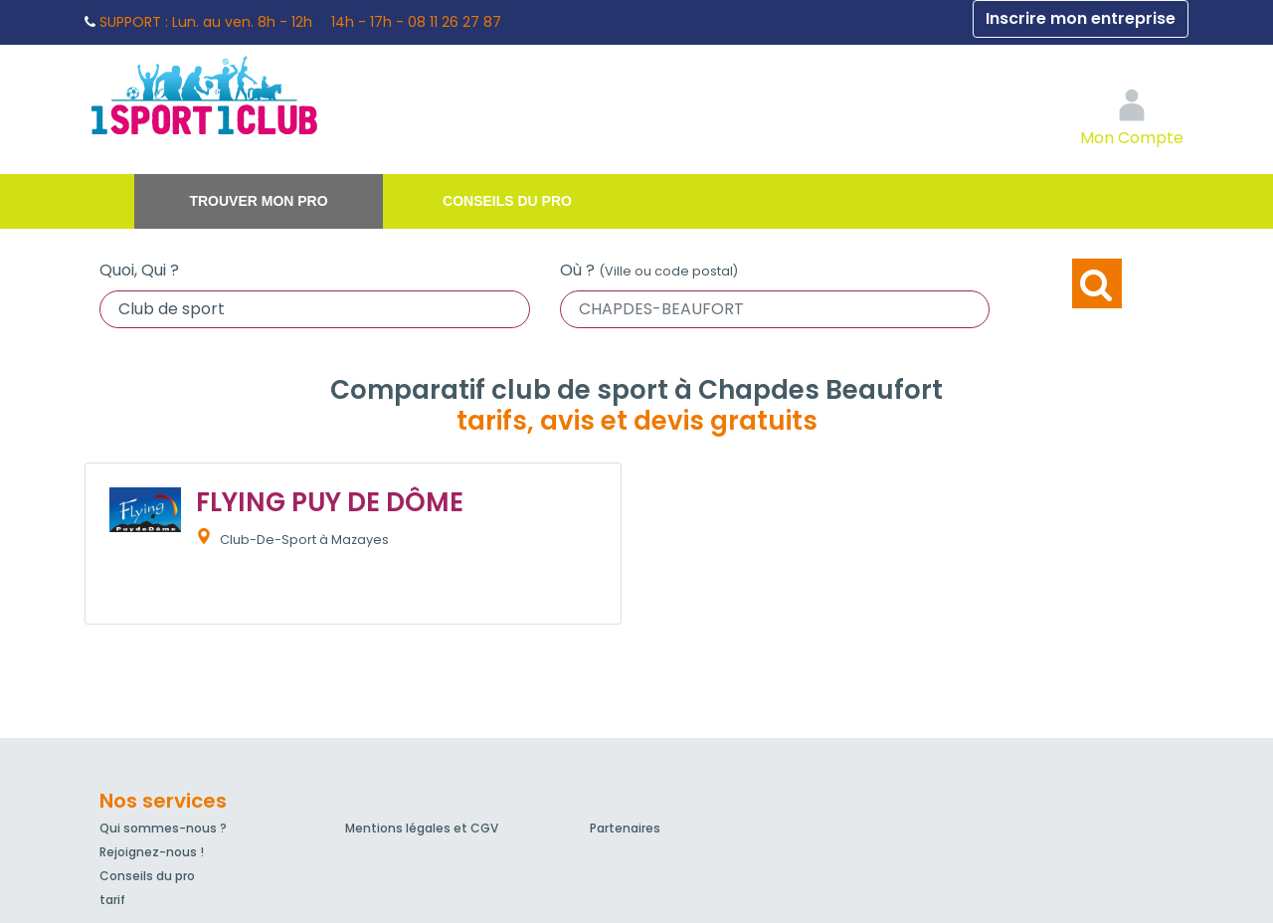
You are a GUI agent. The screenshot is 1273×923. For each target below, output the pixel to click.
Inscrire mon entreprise (1081, 18)
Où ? (649, 270)
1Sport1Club (268, 94)
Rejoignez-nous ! (151, 851)
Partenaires (625, 828)
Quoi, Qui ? (139, 270)
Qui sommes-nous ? (163, 828)
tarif (112, 899)
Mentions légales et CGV (421, 828)
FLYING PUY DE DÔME (329, 502)
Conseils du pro (507, 201)
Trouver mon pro (258, 201)
